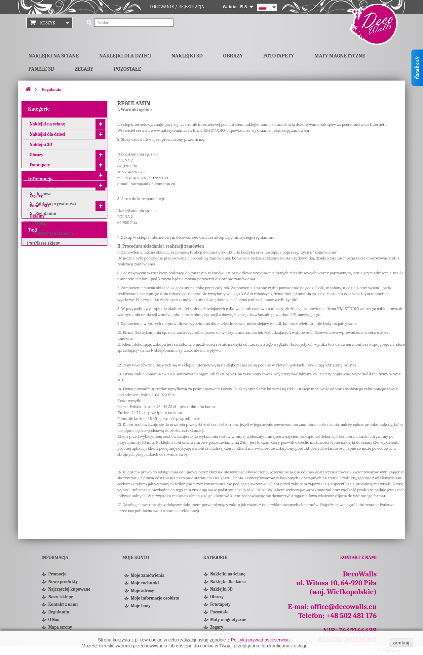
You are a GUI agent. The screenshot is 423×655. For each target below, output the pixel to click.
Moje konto (135, 557)
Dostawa (43, 252)
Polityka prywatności (55, 261)
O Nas (40, 281)
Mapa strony (60, 627)
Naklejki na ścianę (53, 56)
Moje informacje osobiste (155, 600)
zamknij (401, 642)
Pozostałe (127, 69)
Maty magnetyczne (339, 56)
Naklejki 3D (187, 56)
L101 (31, 337)
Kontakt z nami (63, 604)
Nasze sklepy (47, 301)
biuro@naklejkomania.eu (153, 183)
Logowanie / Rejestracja (177, 7)
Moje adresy (142, 592)
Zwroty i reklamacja (54, 291)
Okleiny (37, 218)
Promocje (57, 573)
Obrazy (233, 56)
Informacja (40, 238)
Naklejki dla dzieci (125, 56)
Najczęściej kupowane (69, 589)
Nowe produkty (63, 581)
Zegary (84, 69)
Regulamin (45, 271)
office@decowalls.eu (343, 607)
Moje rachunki (145, 584)
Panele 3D (41, 69)
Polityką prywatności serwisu (260, 639)
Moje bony (141, 607)
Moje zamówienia (148, 577)
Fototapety (278, 56)
